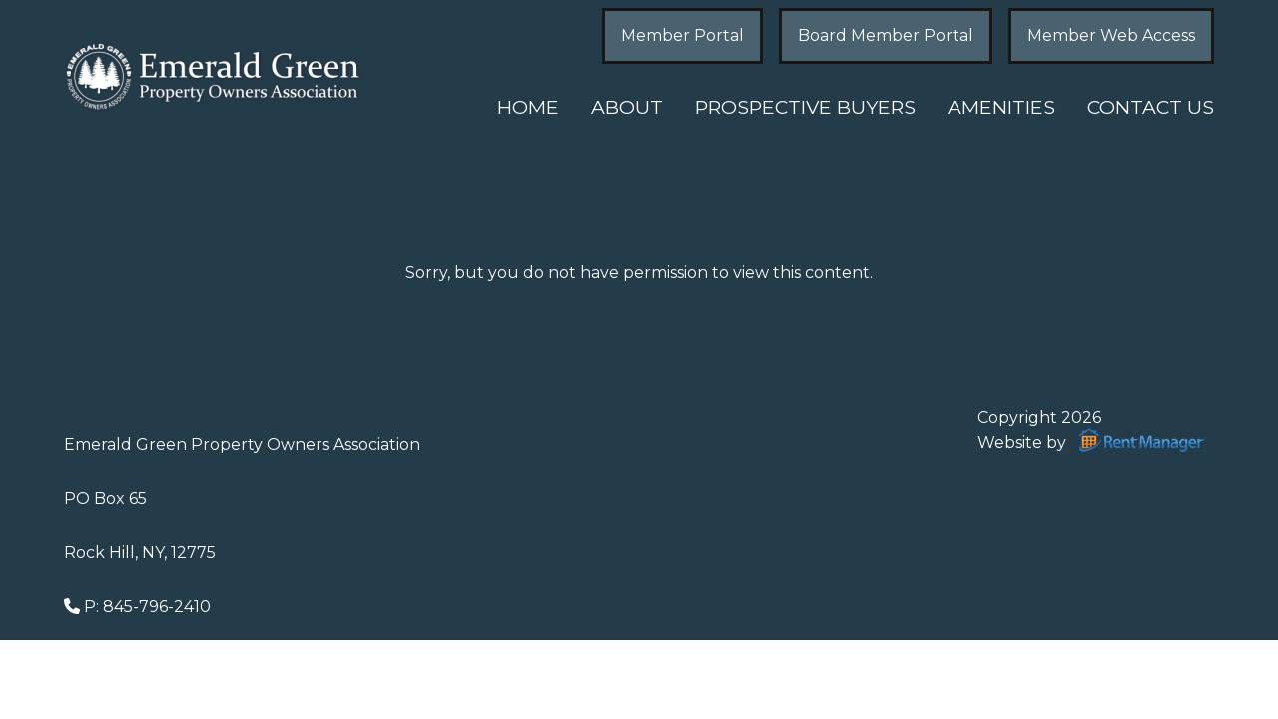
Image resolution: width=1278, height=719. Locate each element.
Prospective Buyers (805, 107)
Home (528, 107)
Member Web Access (1111, 35)
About (627, 107)
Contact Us (1150, 107)
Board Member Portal (885, 35)
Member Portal (682, 35)
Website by (1095, 440)
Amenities (1001, 107)
